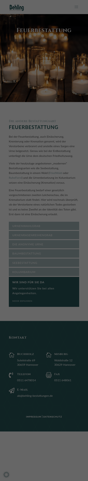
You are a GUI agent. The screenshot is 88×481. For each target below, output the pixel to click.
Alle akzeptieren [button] (44, 89)
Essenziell (12, 47)
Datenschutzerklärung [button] (45, 128)
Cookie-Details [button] (28, 128)
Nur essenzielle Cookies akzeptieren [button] (44, 109)
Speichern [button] (44, 99)
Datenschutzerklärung (15, 36)
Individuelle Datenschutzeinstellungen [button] (44, 120)
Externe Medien (16, 62)
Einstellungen (10, 40)
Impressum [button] (61, 128)
